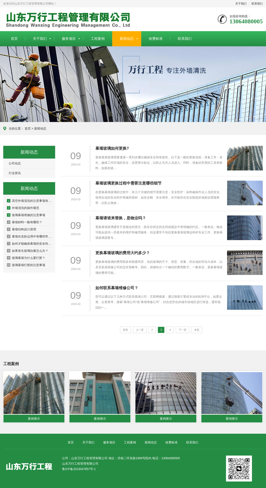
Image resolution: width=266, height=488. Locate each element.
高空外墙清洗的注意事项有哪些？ (29, 200)
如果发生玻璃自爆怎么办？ (27, 250)
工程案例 (98, 38)
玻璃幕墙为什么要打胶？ (26, 258)
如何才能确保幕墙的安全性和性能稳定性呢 (29, 243)
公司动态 (15, 163)
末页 (196, 329)
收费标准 (156, 38)
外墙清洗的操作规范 (23, 208)
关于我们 (241, 3)
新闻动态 (127, 38)
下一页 (182, 329)
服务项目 (69, 38)
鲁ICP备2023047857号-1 (79, 469)
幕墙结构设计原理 (21, 229)
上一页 (140, 329)
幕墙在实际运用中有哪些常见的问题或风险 (29, 236)
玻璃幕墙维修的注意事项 (26, 215)
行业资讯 (15, 173)
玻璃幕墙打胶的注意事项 (26, 265)
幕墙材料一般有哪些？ (24, 222)
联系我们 (257, 3)
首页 (14, 38)
